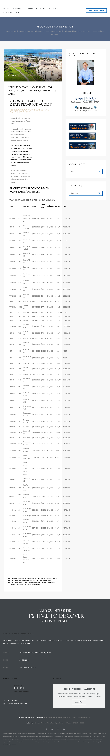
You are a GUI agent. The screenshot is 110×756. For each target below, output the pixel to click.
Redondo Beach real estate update (42, 582)
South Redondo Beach (16, 584)
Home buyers (25, 578)
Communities (15, 578)
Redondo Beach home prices (18, 580)
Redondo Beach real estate (22, 132)
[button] (96, 10)
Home (17, 12)
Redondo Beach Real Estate (18, 582)
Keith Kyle (37, 584)
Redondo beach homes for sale (41, 580)
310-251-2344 (82, 108)
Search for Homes (13, 8)
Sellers (32, 8)
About (7, 13)
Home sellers (35, 578)
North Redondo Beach (49, 578)
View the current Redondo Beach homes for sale (32, 200)
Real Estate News (49, 8)
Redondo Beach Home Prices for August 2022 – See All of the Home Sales (32, 90)
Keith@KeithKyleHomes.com (86, 111)
